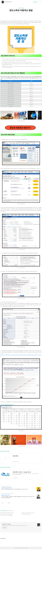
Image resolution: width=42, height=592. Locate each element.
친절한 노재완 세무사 (5, 509)
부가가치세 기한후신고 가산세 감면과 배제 (6, 529)
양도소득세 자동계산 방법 (21, 10)
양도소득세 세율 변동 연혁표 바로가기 (7, 404)
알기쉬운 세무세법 (21, 8)
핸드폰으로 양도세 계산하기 (5, 467)
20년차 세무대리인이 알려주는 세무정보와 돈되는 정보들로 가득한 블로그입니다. (14, 539)
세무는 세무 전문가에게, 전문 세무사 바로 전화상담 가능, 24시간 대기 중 (14, 503)
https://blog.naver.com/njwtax (6, 507)
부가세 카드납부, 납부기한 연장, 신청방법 (6, 528)
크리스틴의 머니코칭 (8, 1)
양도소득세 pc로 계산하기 (5, 451)
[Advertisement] (21, 491)
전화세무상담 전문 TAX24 (6, 502)
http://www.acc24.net (4, 500)
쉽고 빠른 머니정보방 (6, 538)
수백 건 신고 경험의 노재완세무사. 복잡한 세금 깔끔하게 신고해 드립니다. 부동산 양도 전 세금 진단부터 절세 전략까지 (17, 511)
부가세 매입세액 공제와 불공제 (26, 528)
